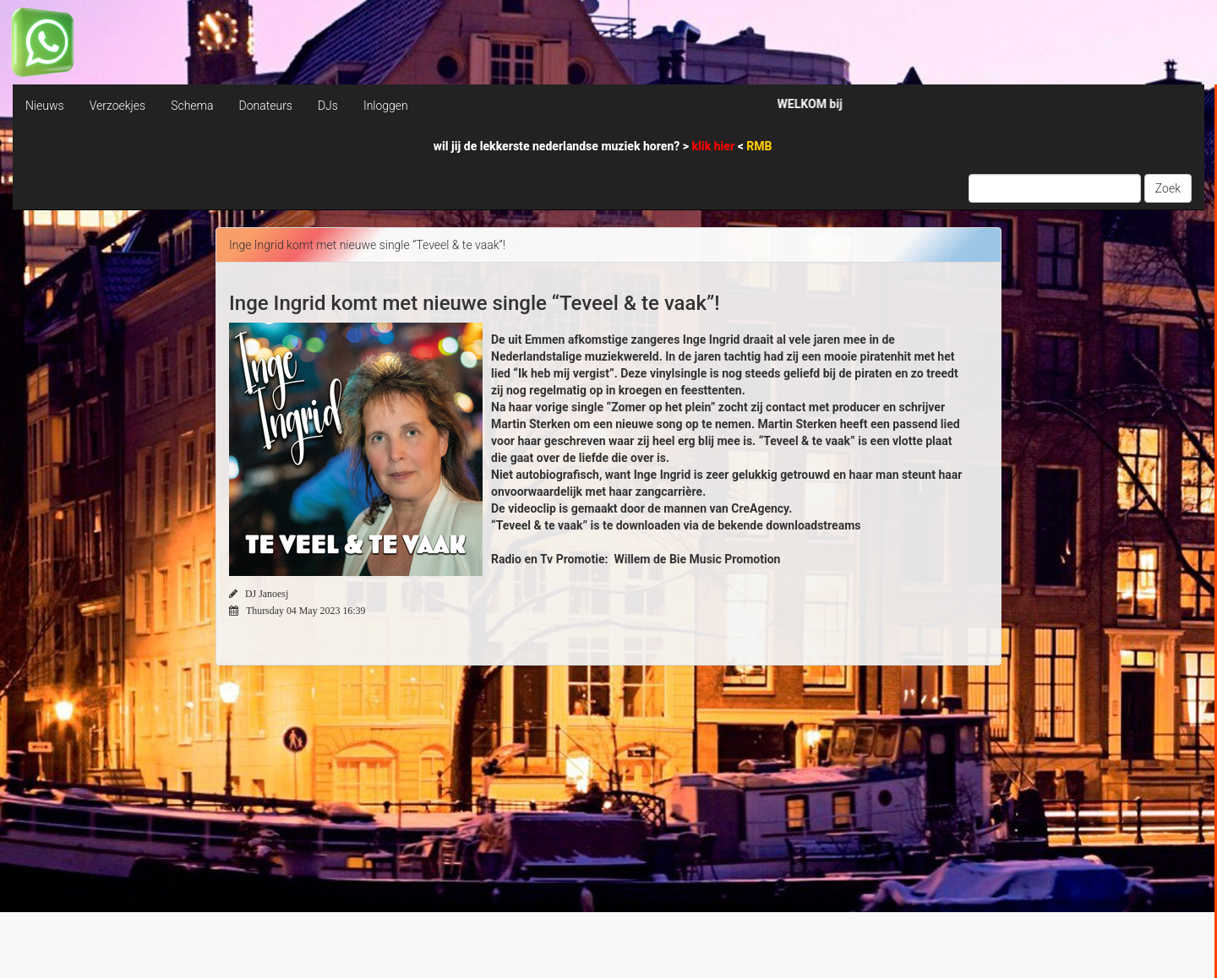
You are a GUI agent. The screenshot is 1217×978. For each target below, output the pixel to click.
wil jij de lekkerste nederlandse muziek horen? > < (603, 146)
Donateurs (265, 105)
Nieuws (44, 105)
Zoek (1168, 188)
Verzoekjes (117, 105)
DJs (328, 105)
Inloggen (385, 105)
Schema (192, 105)
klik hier (715, 146)
